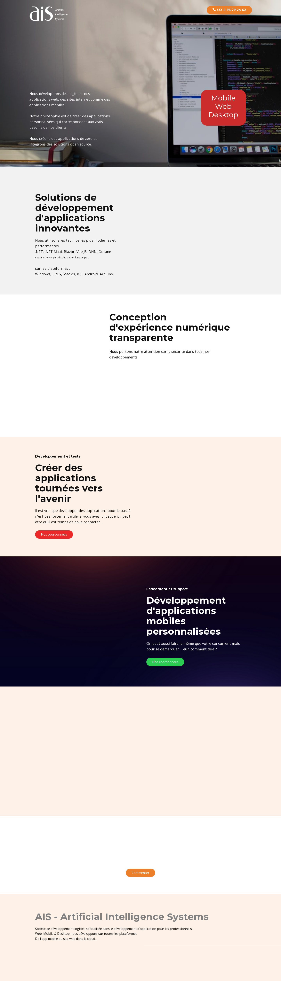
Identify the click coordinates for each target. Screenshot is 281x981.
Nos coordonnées (54, 534)
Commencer (140, 873)
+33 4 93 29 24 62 (229, 10)
